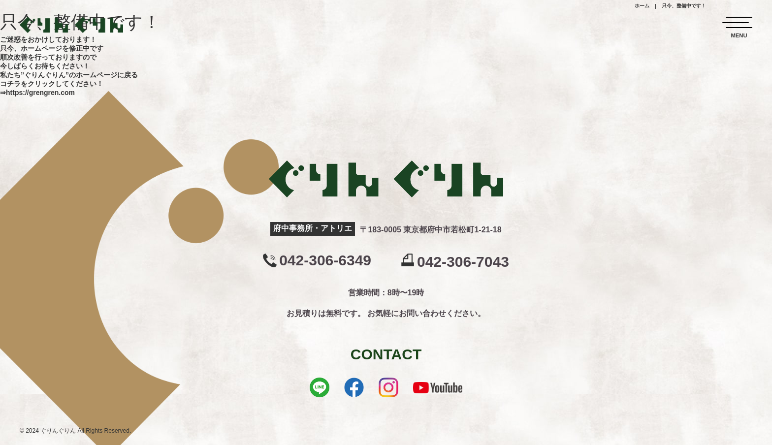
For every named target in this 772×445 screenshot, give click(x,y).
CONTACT (386, 354)
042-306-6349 (325, 260)
